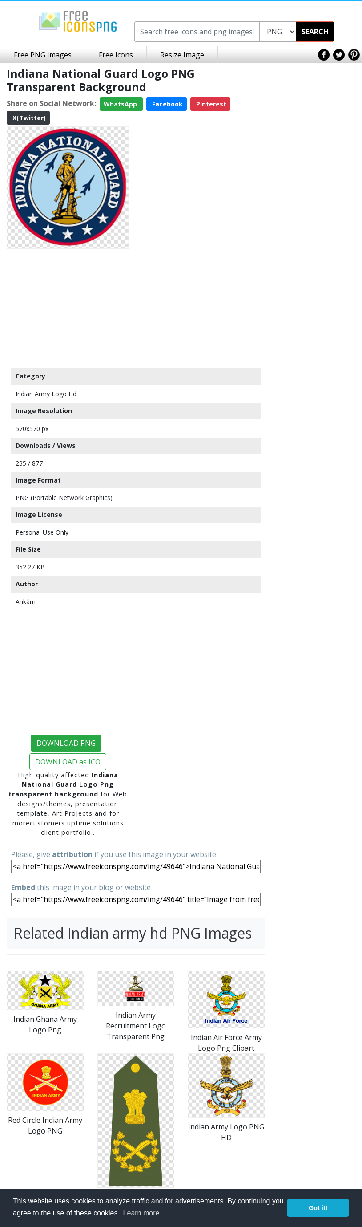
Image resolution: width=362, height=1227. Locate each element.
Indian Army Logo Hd (46, 394)
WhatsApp (121, 104)
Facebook (166, 104)
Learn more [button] (141, 1213)
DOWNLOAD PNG (66, 743)
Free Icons (116, 55)
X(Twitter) (28, 118)
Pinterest (210, 104)
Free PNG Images (43, 55)
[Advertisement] (68, 308)
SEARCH (315, 32)
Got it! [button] (318, 1207)
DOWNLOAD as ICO (68, 762)
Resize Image (182, 55)
